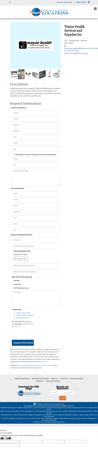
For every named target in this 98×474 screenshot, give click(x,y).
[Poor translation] (8, 438)
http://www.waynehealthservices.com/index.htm (34, 365)
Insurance (16, 284)
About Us (54, 378)
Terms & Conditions (53, 381)
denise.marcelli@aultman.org (75, 53)
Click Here (43, 362)
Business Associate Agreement (54, 404)
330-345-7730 (72, 51)
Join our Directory (64, 2)
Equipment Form (22, 318)
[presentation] (29, 333)
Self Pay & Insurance (20, 288)
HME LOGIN (81, 2)
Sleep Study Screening (24, 315)
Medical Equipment (22, 378)
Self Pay (16, 281)
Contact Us (64, 378)
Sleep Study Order (23, 313)
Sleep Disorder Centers (40, 378)
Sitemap (40, 404)
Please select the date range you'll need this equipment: (35, 155)
